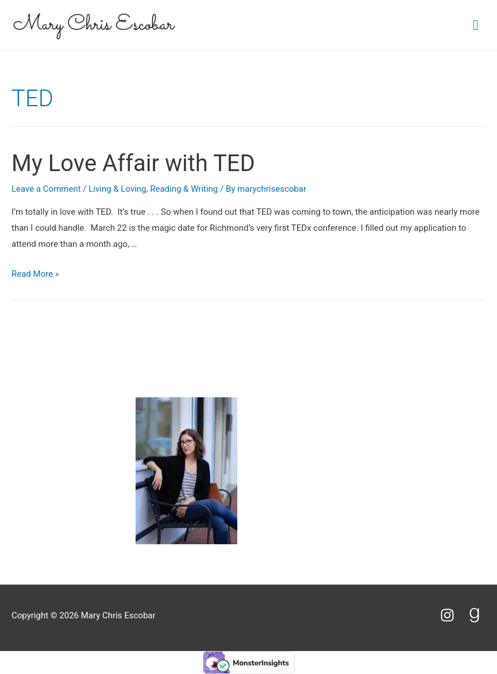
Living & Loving (117, 189)
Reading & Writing (184, 189)
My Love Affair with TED (133, 163)
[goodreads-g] (476, 615)
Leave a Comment (46, 189)
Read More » (35, 274)
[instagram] (452, 615)
